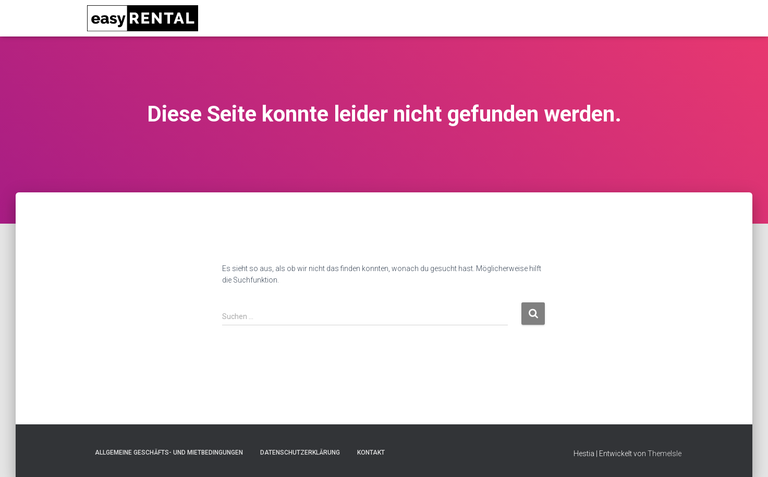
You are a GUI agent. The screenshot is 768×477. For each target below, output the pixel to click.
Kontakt (371, 452)
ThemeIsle (664, 453)
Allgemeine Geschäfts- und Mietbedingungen (169, 452)
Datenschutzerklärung (300, 452)
